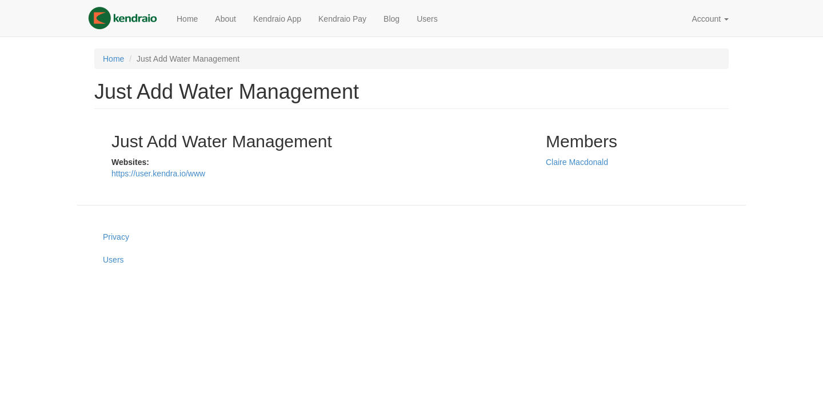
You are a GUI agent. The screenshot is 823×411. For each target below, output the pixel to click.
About (225, 18)
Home (187, 18)
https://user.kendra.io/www (158, 173)
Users (427, 18)
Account (710, 18)
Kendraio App (277, 18)
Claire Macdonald (577, 162)
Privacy (116, 236)
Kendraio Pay (342, 18)
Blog (391, 18)
